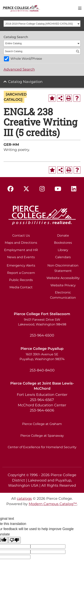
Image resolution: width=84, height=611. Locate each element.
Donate (63, 235)
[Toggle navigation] (80, 8)
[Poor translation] (14, 540)
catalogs (24, 498)
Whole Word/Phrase (26, 58)
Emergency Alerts (21, 265)
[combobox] (42, 23)
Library (63, 250)
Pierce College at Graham (42, 424)
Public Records (21, 280)
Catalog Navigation (25, 82)
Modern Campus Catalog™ (53, 504)
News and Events (21, 257)
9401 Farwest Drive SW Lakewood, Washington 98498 (42, 322)
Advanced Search (19, 69)
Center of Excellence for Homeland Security (42, 447)
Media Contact (21, 287)
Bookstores (63, 243)
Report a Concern (21, 273)
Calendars (63, 257)
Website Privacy (63, 285)
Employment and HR (21, 250)
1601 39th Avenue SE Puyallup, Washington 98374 (42, 356)
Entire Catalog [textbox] (13, 43)
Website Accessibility (63, 278)
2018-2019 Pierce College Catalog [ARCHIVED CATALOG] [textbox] (39, 23)
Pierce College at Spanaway (42, 435)
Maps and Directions (21, 243)
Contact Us (21, 235)
